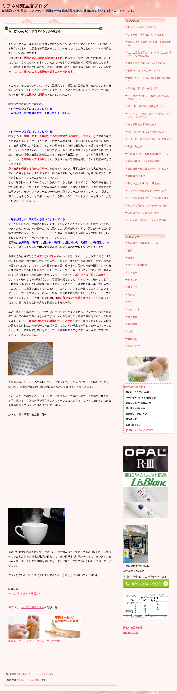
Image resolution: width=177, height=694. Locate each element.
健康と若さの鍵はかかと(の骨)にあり (148, 63)
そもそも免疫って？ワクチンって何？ (148, 205)
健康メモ (132, 257)
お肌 (130, 250)
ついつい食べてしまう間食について (147, 131)
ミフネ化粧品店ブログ (25, 6)
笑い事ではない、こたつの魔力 (33, 674)
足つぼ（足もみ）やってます (139, 430)
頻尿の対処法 (135, 146)
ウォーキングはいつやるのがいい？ (147, 190)
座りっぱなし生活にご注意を (143, 183)
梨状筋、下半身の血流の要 (142, 88)
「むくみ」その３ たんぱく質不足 (147, 220)
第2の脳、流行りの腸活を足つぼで (146, 106)
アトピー (132, 272)
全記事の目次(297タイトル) (143, 243)
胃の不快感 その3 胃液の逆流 (143, 161)
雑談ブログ (134, 346)
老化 (130, 331)
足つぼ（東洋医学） (32, 607)
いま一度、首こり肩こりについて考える (149, 139)
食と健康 (132, 316)
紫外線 (131, 294)
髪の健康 (132, 324)
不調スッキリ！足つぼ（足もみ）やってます (34, 641)
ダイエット (134, 309)
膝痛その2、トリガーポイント (144, 70)
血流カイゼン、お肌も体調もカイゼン (148, 153)
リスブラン (134, 287)
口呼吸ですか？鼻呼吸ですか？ (145, 212)
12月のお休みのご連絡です (142, 27)
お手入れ (132, 279)
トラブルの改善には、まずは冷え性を (148, 198)
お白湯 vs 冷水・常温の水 (26, 593)
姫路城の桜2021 (136, 176)
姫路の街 (132, 338)
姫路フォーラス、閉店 (28, 680)
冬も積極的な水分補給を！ (142, 124)
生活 (130, 302)
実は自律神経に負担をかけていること (148, 168)
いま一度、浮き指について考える (146, 34)
